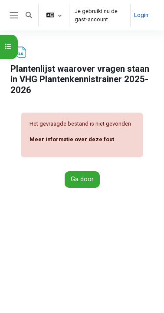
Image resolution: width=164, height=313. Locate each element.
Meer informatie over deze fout (72, 139)
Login (141, 15)
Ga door (82, 179)
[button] (28, 15)
